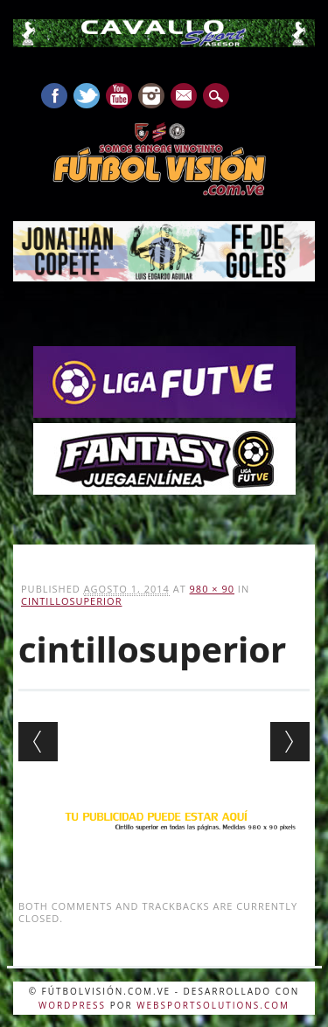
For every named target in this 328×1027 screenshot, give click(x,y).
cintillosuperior (71, 600)
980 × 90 (212, 588)
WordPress (72, 1005)
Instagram (151, 95)
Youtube (119, 95)
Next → (290, 741)
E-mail (184, 97)
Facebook (54, 95)
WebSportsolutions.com (213, 1005)
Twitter (86, 95)
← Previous (38, 741)
